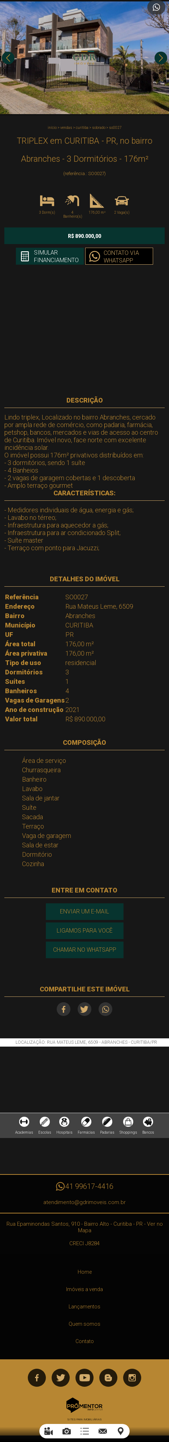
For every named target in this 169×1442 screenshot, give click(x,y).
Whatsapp (105, 1009)
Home (85, 1272)
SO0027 (115, 128)
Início (52, 128)
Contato (84, 1341)
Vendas (66, 128)
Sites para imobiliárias (84, 1419)
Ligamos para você (85, 930)
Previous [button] (8, 58)
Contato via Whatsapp (121, 256)
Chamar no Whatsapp (84, 949)
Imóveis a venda (84, 1289)
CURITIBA (82, 128)
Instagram (132, 1378)
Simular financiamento (56, 256)
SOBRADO (98, 128)
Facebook (63, 1009)
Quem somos (84, 1324)
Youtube (84, 1378)
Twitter (84, 1009)
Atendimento (156, 7)
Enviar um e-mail (84, 911)
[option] (84, 58)
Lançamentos (84, 1306)
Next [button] (161, 58)
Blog (108, 1378)
